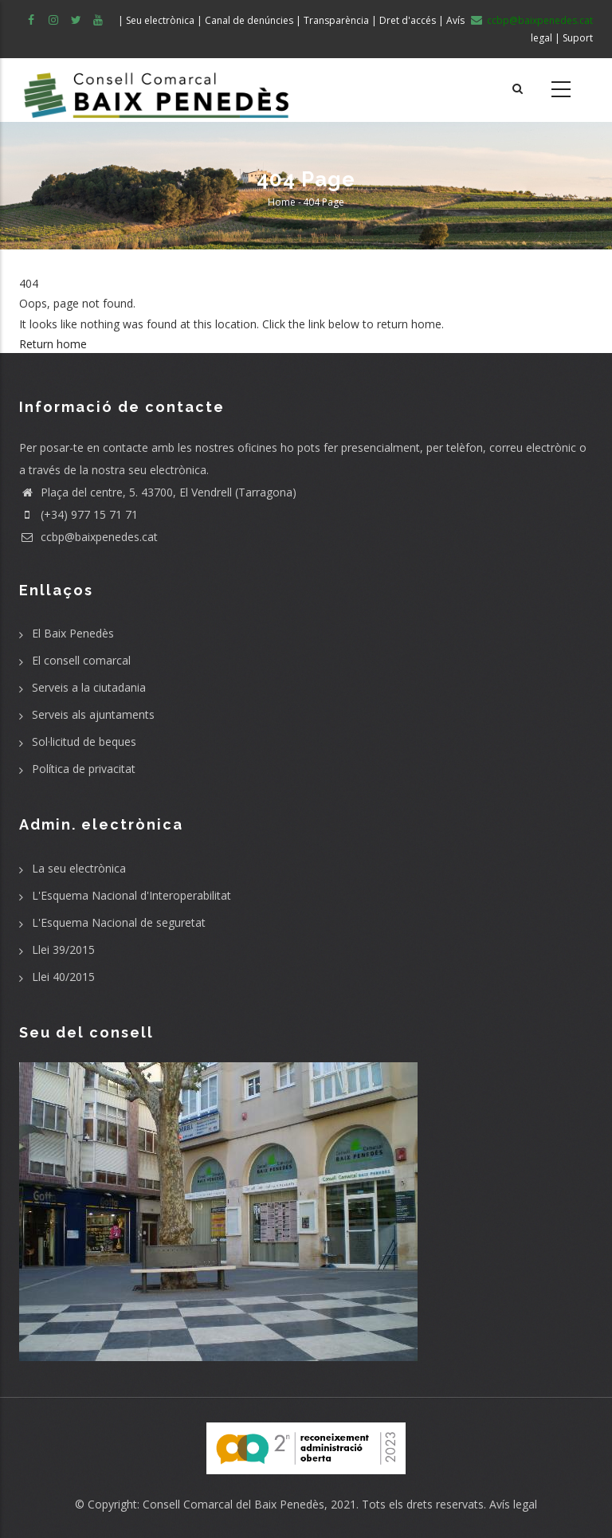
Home (282, 202)
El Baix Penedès (73, 633)
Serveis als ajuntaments (93, 714)
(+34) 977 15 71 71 (78, 514)
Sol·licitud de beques (84, 741)
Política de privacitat (83, 768)
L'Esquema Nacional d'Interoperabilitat (131, 895)
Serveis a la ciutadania (89, 687)
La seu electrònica (79, 868)
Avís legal (513, 1504)
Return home (53, 343)
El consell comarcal (81, 660)
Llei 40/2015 (63, 976)
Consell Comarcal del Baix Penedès (233, 1504)
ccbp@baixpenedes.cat (88, 536)
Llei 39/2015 (63, 949)
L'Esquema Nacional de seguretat (119, 922)
